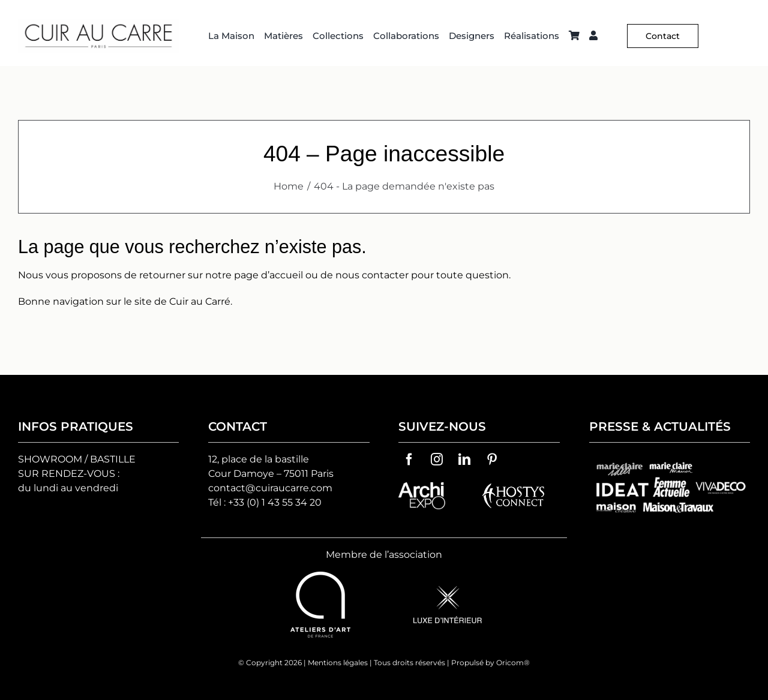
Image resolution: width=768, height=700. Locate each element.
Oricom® (513, 662)
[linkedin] (464, 459)
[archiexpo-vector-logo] (421, 486)
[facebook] (409, 459)
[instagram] (437, 459)
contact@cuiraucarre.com (270, 488)
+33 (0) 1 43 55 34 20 (275, 502)
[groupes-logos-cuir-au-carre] (669, 459)
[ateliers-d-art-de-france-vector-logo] (320, 576)
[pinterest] (492, 459)
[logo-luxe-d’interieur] (447, 590)
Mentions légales (338, 662)
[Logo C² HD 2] (98, 23)
